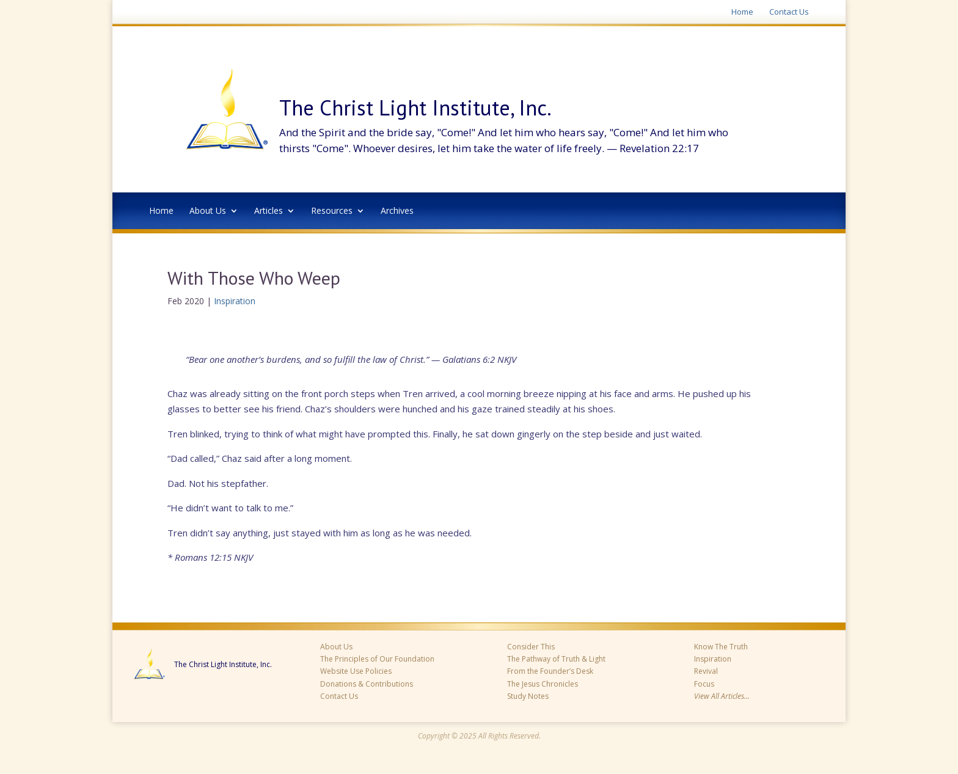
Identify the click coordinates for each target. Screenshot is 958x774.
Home (742, 12)
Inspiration (234, 301)
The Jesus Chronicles (542, 684)
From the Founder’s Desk (550, 671)
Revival (706, 671)
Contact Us (789, 12)
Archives (397, 211)
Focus (704, 684)
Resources (332, 211)
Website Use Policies (356, 671)
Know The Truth (721, 646)
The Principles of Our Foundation (377, 659)
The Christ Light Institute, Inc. (223, 664)
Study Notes (528, 696)
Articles (268, 211)
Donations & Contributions (366, 684)
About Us (207, 211)
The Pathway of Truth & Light (556, 659)
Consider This (531, 646)
